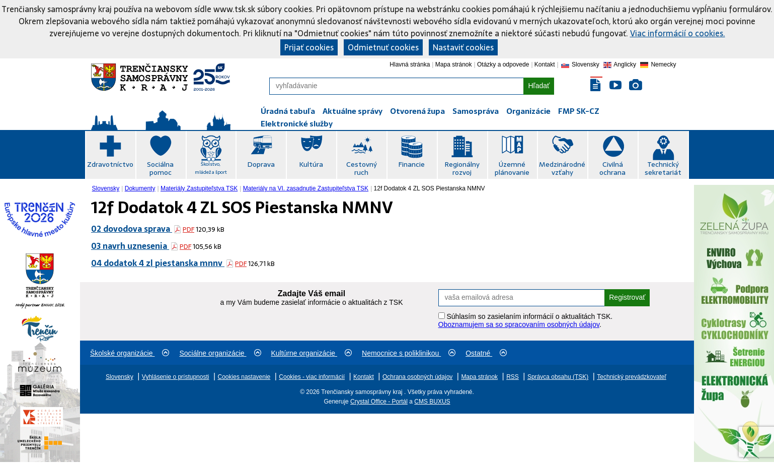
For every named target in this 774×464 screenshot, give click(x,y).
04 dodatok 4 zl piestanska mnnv (157, 263)
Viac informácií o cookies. (677, 33)
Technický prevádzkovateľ (631, 376)
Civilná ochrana (612, 168)
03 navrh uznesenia (130, 245)
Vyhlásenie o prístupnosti (175, 376)
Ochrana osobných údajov (417, 376)
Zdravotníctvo (110, 164)
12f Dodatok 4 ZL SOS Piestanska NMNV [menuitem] (429, 188)
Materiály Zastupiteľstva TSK (199, 188)
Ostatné (486, 353)
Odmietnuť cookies (383, 47)
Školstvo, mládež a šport (211, 168)
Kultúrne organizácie (311, 353)
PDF (188, 229)
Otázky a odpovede (503, 64)
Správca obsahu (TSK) (557, 376)
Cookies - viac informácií (312, 376)
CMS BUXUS (432, 401)
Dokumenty (140, 188)
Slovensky (106, 188)
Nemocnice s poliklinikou (408, 353)
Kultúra (311, 164)
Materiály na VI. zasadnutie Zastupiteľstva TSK (305, 188)
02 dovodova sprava (131, 228)
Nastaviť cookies (463, 47)
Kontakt (544, 64)
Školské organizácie (129, 353)
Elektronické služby (297, 123)
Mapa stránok (453, 64)
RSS (512, 376)
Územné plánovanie (512, 168)
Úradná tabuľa (288, 111)
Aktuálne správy (352, 111)
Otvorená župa (417, 111)
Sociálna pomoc (160, 168)
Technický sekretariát (663, 168)
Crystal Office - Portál (379, 401)
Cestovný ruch (361, 168)
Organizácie (528, 111)
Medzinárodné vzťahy (562, 168)
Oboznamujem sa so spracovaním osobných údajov (518, 324)
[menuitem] (107, 188)
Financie (411, 164)
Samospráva (475, 111)
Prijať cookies (309, 47)
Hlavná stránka (410, 64)
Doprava (261, 164)
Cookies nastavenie (244, 376)
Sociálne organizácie (220, 353)
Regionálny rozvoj (462, 168)
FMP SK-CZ (578, 111)
